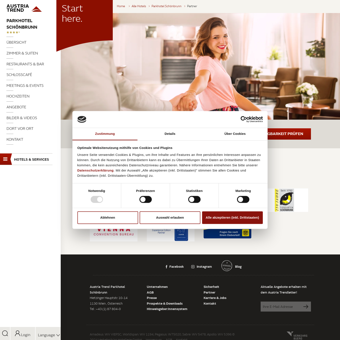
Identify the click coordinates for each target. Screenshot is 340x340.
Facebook (175, 266)
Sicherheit (211, 286)
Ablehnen (107, 217)
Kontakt (15, 139)
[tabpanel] (200, 66)
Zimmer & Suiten (22, 53)
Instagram (201, 266)
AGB (150, 292)
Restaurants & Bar (25, 63)
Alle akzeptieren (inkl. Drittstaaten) (232, 217)
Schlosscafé (19, 74)
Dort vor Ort (20, 128)
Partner (209, 292)
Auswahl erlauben (170, 217)
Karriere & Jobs (215, 297)
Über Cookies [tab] (235, 133)
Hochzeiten (18, 96)
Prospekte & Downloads (165, 303)
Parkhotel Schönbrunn (22, 23)
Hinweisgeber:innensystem (167, 308)
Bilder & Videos (22, 117)
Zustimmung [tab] (105, 133)
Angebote (16, 106)
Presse (152, 297)
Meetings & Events (25, 85)
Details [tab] (170, 133)
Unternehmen (157, 286)
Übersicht (16, 42)
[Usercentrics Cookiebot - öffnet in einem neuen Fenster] (244, 119)
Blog (238, 266)
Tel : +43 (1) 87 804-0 (105, 309)
